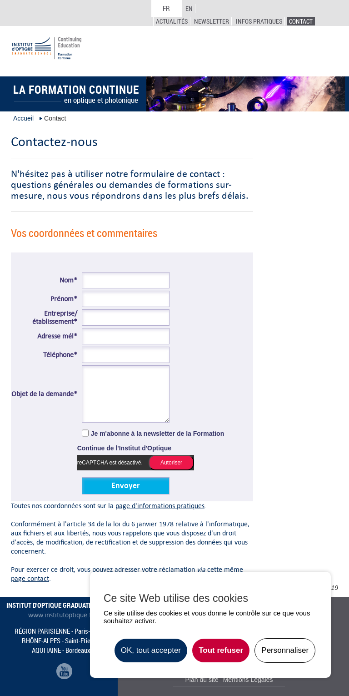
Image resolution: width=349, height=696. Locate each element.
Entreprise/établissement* (54, 317)
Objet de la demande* (44, 394)
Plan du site (202, 679)
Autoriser (171, 462)
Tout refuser (221, 650)
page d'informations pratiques (159, 505)
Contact (301, 21)
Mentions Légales (248, 679)
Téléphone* (60, 355)
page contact (30, 578)
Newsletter (211, 21)
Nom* (68, 280)
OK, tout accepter (151, 650)
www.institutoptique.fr (61, 615)
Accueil (23, 118)
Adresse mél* (57, 336)
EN (189, 8)
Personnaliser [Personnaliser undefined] (285, 650)
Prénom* (63, 299)
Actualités (172, 21)
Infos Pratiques (259, 21)
